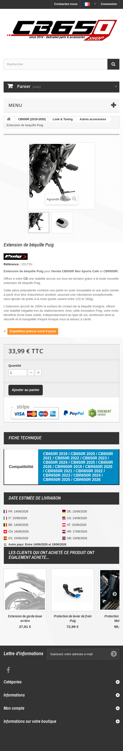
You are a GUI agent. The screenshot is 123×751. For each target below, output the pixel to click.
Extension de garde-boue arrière (25, 618)
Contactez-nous (66, 4)
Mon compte (14, 708)
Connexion (109, 4)
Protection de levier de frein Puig (73, 618)
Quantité (14, 365)
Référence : (12, 264)
